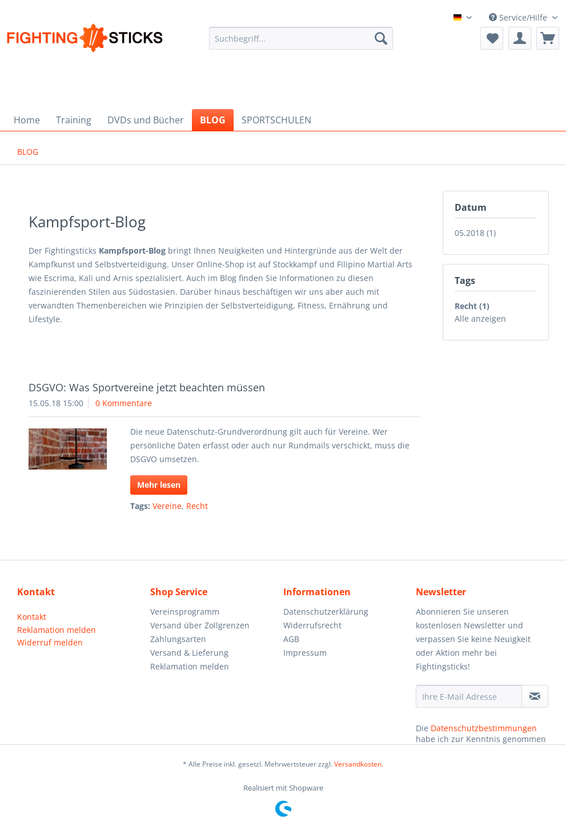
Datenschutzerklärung (325, 611)
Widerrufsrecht (312, 625)
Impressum (305, 652)
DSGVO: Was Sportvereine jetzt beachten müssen (147, 387)
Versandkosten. (358, 764)
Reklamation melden (56, 629)
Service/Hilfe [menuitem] (519, 17)
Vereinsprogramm (184, 611)
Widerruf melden (50, 642)
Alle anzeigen (480, 318)
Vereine (167, 505)
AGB (291, 638)
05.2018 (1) (475, 232)
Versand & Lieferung (189, 652)
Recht (197, 505)
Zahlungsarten (178, 638)
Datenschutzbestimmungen (484, 728)
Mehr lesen (158, 484)
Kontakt (31, 616)
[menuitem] (301, 44)
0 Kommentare (123, 403)
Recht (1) (472, 305)
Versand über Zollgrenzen (200, 625)
